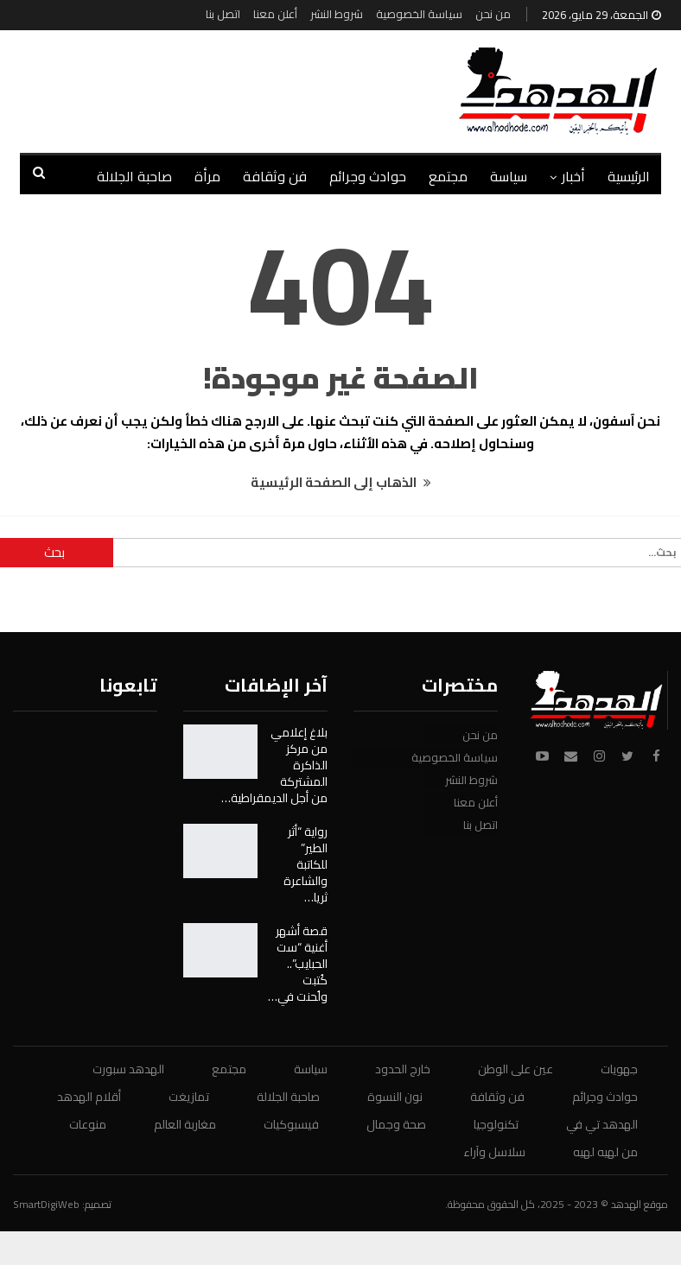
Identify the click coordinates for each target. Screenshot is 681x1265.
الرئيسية (629, 176)
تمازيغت (189, 1096)
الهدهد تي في (602, 1124)
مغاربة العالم (185, 1124)
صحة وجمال (396, 1124)
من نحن (493, 13)
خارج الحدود (402, 1069)
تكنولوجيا (496, 1124)
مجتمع (448, 176)
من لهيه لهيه (605, 1152)
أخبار (573, 176)
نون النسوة (395, 1096)
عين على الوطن (515, 1069)
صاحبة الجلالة (134, 176)
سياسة (508, 176)
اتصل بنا (223, 13)
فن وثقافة (275, 176)
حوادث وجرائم (367, 176)
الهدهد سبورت (128, 1069)
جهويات (619, 1069)
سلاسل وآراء (494, 1152)
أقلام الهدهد (89, 1096)
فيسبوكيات (291, 1124)
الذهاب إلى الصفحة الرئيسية (341, 482)
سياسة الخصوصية (419, 13)
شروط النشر (336, 13)
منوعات (87, 1124)
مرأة (207, 176)
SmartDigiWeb (46, 1204)
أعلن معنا (275, 13)
